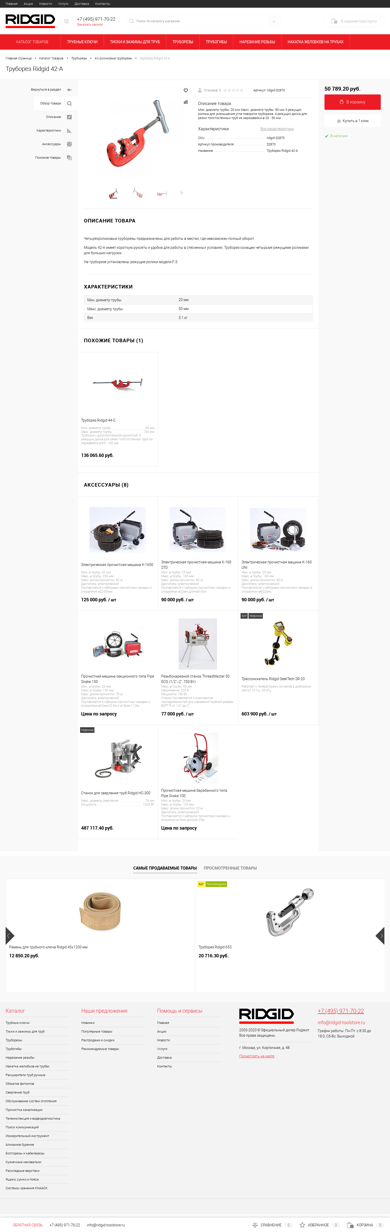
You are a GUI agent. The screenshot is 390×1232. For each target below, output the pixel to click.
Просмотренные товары (230, 871)
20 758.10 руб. (251, 959)
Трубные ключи (82, 42)
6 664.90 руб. (326, 959)
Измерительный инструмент (27, 1140)
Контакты (102, 4)
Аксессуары (57, 144)
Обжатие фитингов (20, 1087)
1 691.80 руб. (174, 959)
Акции (28, 4)
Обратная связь (24, 1225)
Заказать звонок (90, 24)
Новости (45, 4)
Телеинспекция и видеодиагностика (33, 1122)
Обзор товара (56, 103)
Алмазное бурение (20, 1148)
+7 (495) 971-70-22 (341, 1015)
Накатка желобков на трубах (315, 42)
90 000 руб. (197, 606)
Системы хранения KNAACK (27, 1192)
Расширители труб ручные (25, 1079)
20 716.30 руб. (100, 959)
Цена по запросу (118, 720)
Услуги (63, 4)
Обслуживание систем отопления (31, 1105)
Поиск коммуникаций (22, 1131)
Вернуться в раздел (51, 90)
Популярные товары (96, 1035)
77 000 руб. (197, 720)
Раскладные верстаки (22, 1174)
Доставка (81, 4)
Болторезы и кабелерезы (25, 1157)
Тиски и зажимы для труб (135, 42)
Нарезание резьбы (257, 42)
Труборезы (182, 42)
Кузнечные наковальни (23, 1166)
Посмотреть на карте (256, 1060)
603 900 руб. (278, 720)
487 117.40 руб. (117, 834)
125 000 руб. (117, 606)
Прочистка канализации (24, 1114)
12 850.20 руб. (24, 959)
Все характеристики (277, 129)
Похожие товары (53, 157)
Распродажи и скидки (97, 1044)
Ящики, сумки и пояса (22, 1183)
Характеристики (54, 130)
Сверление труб (17, 1096)
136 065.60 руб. (117, 461)
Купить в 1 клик (353, 121)
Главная (12, 4)
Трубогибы (216, 42)
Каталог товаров (32, 42)
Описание (59, 117)
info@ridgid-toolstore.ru (341, 1026)
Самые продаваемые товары (165, 871)
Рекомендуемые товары (100, 1053)
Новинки (87, 1027)
